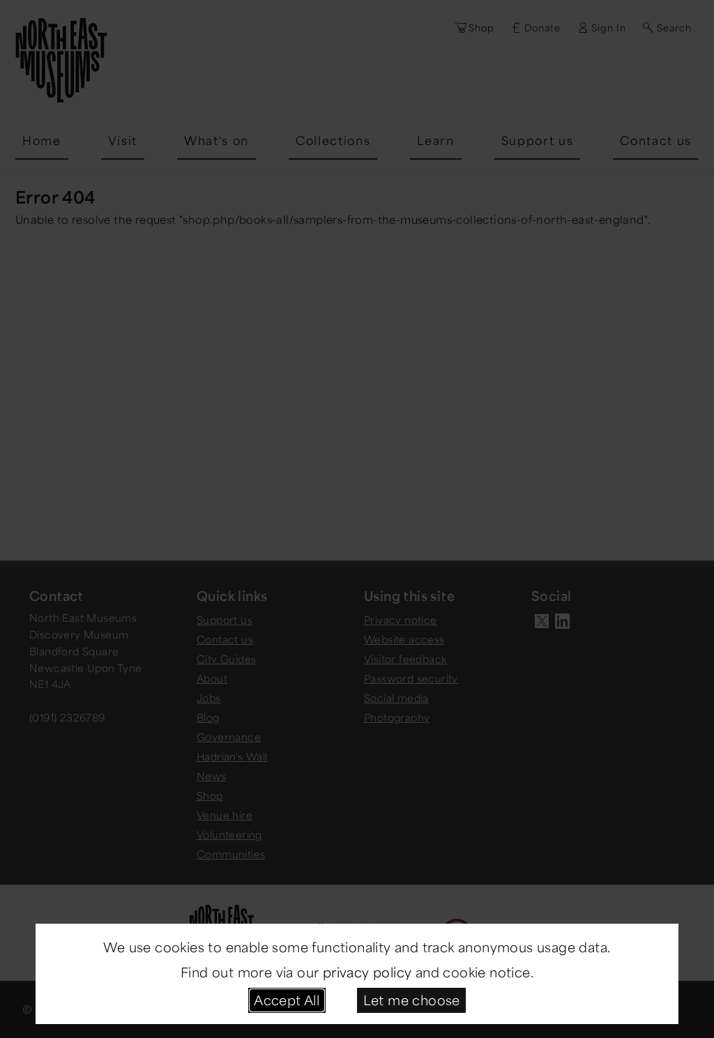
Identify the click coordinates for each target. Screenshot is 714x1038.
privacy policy (367, 971)
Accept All (286, 999)
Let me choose (411, 999)
